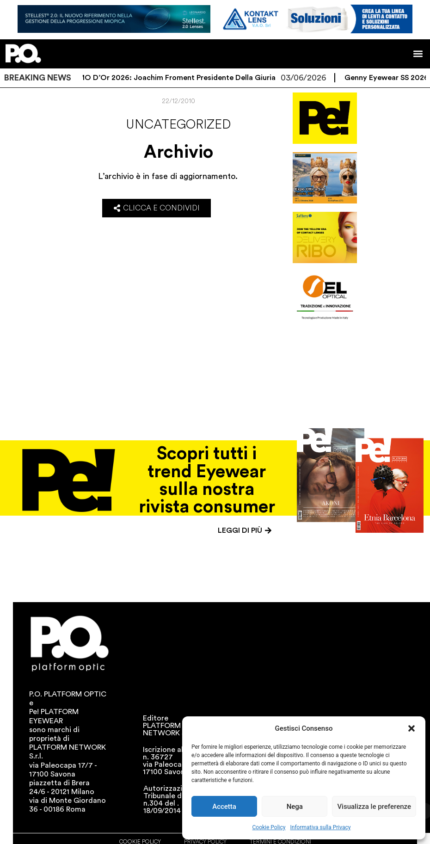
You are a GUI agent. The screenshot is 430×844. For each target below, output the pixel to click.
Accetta (224, 806)
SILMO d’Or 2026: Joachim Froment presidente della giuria (179, 77)
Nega (295, 806)
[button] (411, 728)
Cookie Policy (269, 827)
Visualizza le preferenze (374, 806)
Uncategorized (178, 124)
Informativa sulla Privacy (320, 827)
